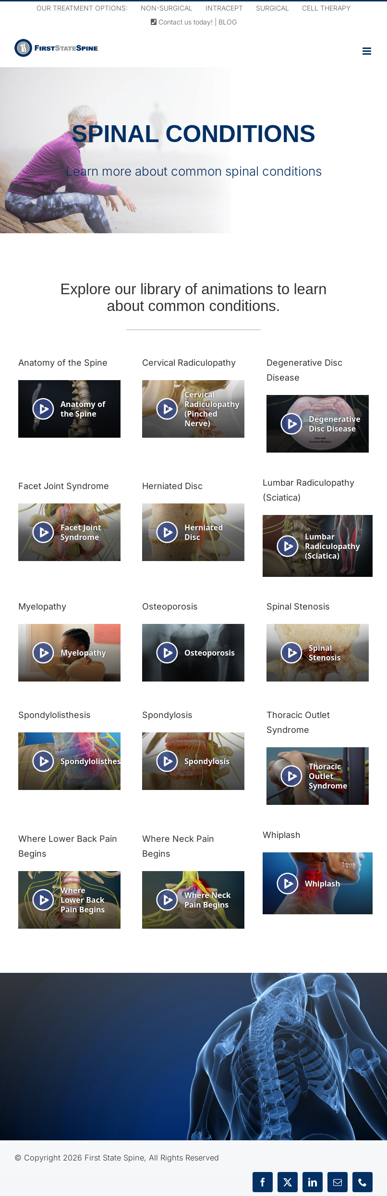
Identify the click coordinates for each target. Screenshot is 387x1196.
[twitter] (288, 1182)
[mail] (337, 1182)
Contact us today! (182, 22)
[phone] (362, 1182)
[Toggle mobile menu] (368, 51)
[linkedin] (312, 1182)
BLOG (227, 22)
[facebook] (263, 1182)
